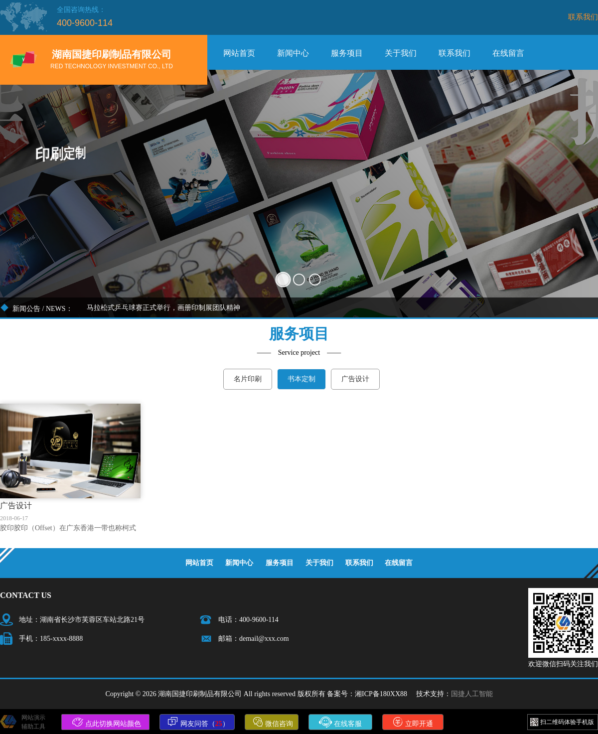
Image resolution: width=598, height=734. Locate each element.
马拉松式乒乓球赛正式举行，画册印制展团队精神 (163, 307)
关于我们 (401, 53)
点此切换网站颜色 (106, 722)
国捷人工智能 (472, 694)
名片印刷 (248, 379)
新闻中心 (293, 53)
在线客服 (340, 722)
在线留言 (508, 53)
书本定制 (301, 379)
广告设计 (355, 379)
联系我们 (583, 16)
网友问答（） (198, 722)
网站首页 (239, 53)
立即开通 (413, 722)
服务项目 (347, 53)
